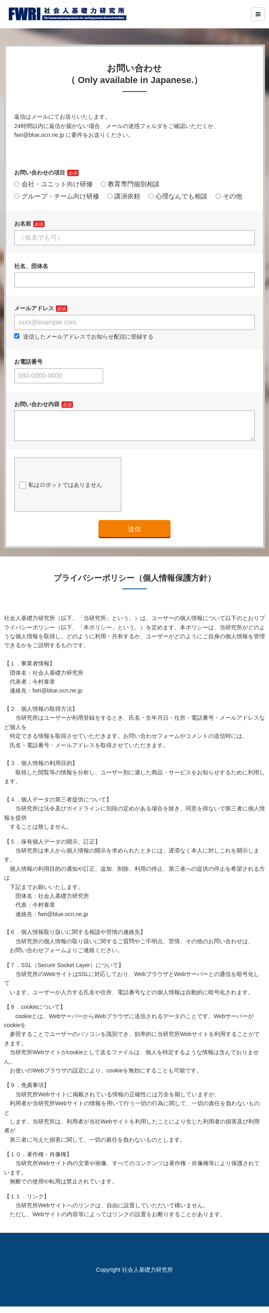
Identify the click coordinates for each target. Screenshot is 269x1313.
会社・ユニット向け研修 (53, 184)
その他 (229, 196)
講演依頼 (124, 196)
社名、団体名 (31, 266)
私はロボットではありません (60, 491)
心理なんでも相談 (177, 196)
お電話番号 (28, 361)
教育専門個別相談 (130, 184)
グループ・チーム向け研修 (56, 196)
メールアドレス (34, 308)
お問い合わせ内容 (37, 404)
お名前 (22, 223)
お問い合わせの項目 (39, 172)
